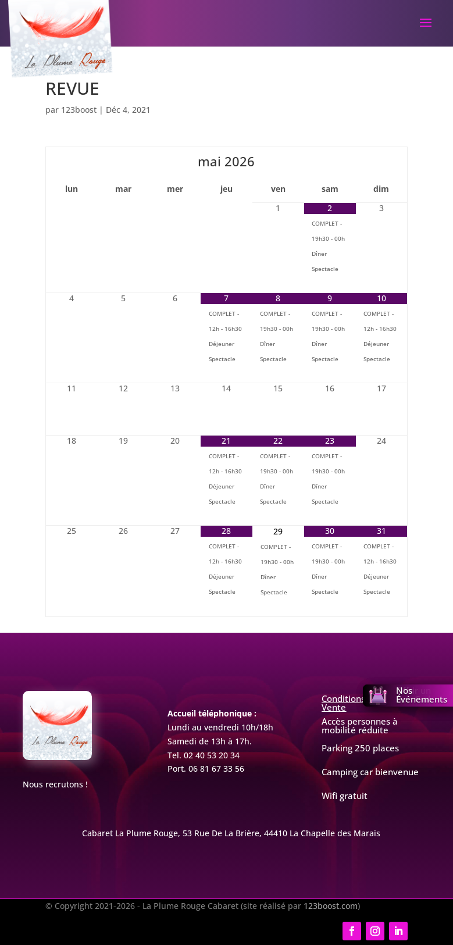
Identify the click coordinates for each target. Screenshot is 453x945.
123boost (79, 109)
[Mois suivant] (381, 161)
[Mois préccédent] (71, 161)
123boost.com (331, 905)
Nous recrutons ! (55, 784)
